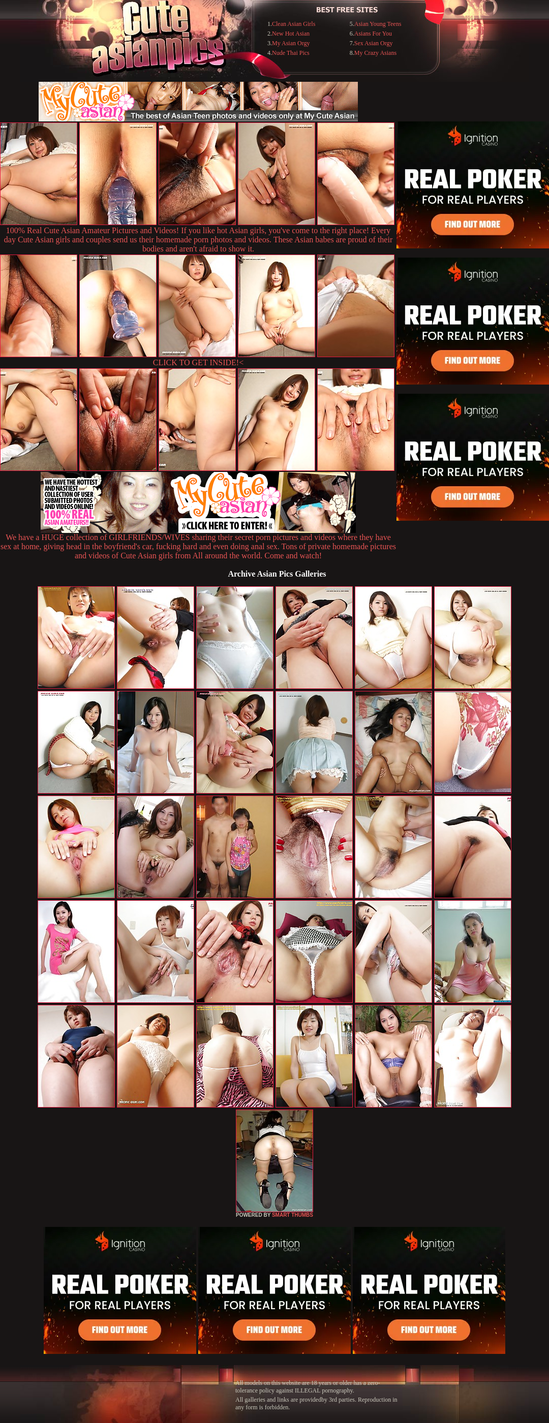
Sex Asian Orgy (373, 43)
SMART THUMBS (292, 1215)
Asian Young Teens (378, 23)
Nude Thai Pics (291, 52)
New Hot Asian (291, 33)
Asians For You (373, 33)
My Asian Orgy (291, 43)
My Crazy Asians (375, 52)
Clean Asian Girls (293, 23)
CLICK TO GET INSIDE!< (198, 362)
